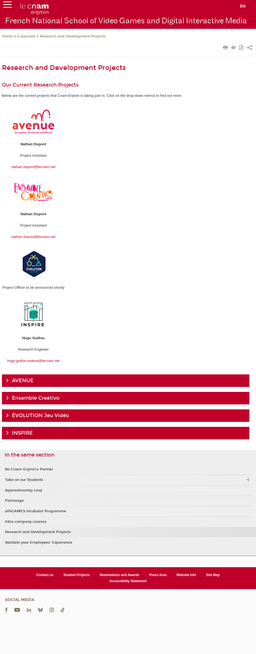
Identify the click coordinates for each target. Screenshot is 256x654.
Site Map (213, 575)
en (242, 6)
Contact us (44, 575)
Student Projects (76, 575)
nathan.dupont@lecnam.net (33, 167)
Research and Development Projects (73, 36)
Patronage (14, 500)
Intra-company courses (25, 521)
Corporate (26, 36)
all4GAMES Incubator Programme (35, 511)
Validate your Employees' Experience (38, 542)
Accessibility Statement (128, 581)
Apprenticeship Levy (23, 490)
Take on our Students (24, 480)
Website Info (186, 575)
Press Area (157, 575)
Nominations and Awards (119, 575)
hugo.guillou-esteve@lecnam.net (33, 361)
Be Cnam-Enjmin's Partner (29, 469)
